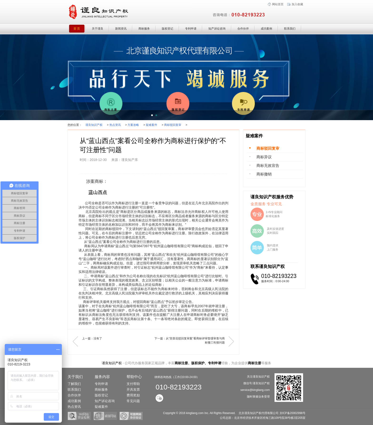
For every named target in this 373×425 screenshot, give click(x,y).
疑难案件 (151, 125)
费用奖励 (133, 395)
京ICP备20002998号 (292, 413)
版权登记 (167, 28)
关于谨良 (97, 28)
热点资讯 (115, 125)
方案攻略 (133, 125)
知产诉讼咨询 (217, 28)
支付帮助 (133, 384)
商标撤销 (264, 174)
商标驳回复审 (172, 125)
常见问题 (133, 401)
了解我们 (74, 384)
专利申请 (190, 28)
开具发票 (133, 389)
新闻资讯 (121, 28)
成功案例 (266, 28)
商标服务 (144, 28)
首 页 (80, 29)
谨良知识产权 (94, 125)
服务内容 (102, 377)
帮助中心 (134, 377)
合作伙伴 (243, 28)
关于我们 (75, 377)
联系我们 (289, 28)
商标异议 (264, 157)
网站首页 (278, 4)
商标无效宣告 (267, 166)
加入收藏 (297, 4)
